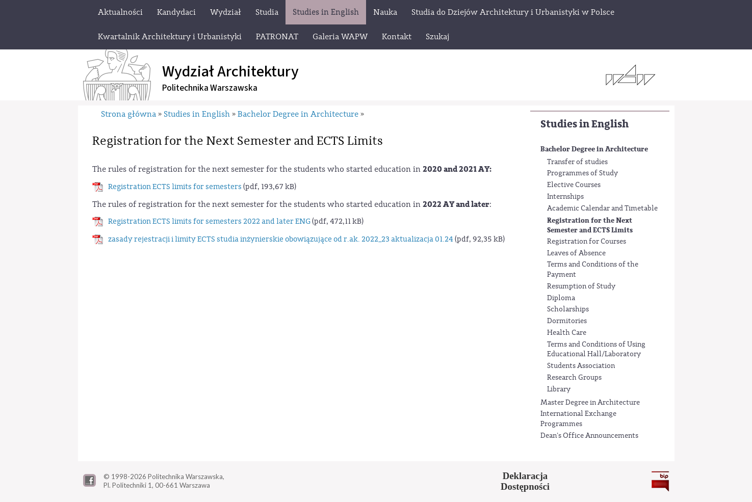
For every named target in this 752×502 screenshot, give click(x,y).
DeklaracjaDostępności (525, 481)
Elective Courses (574, 185)
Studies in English (584, 124)
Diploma (561, 298)
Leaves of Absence (576, 253)
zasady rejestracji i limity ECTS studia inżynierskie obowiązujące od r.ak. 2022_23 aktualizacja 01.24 (280, 239)
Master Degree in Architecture (590, 402)
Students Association (581, 366)
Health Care (566, 332)
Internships (565, 196)
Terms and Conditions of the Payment (592, 269)
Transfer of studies (577, 162)
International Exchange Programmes (578, 419)
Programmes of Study (582, 173)
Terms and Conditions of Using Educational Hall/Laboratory (596, 349)
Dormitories (567, 321)
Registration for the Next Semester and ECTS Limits (590, 225)
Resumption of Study (581, 286)
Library (559, 389)
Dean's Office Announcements (589, 435)
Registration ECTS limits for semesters (175, 187)
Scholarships (568, 309)
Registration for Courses (586, 241)
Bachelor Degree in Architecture (594, 149)
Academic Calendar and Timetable (602, 208)
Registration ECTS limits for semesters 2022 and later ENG (209, 221)
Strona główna (128, 114)
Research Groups (574, 377)
